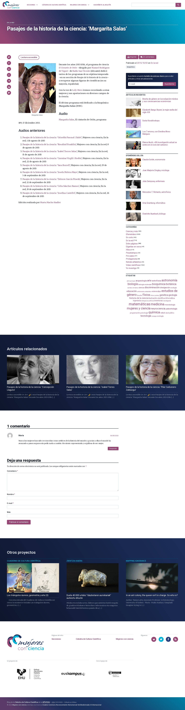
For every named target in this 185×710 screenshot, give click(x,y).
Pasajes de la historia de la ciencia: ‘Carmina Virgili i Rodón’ (52, 158)
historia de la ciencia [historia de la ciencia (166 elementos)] (138, 298)
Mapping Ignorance (136, 561)
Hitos (128, 250)
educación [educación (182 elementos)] (132, 291)
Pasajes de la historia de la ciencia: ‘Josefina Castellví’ (49, 193)
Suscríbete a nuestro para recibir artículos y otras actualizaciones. (151, 77)
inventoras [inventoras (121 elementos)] (158, 301)
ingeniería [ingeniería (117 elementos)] (137, 301)
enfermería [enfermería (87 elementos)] (140, 291)
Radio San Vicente (81, 71)
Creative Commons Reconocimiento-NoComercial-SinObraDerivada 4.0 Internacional (71, 705)
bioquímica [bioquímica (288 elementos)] (158, 284)
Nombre (11, 494)
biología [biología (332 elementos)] (133, 284)
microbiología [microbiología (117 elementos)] (170, 305)
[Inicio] (11, 5)
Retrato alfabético (133, 262)
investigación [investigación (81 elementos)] (167, 301)
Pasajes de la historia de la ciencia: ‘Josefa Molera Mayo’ (50, 172)
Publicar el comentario (18, 522)
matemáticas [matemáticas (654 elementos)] (139, 304)
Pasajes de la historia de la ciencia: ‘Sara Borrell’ (46, 165)
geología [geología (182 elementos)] (173, 295)
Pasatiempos (132, 253)
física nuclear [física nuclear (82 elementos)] (154, 295)
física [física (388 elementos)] (146, 295)
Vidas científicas (133, 265)
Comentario (12, 471)
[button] (9, 57)
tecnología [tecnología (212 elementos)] (145, 315)
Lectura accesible (29, 57)
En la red (10, 23)
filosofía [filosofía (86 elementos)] (139, 295)
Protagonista (131, 259)
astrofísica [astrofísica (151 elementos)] (156, 281)
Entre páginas (132, 243)
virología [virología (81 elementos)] (154, 316)
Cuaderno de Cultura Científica (23, 561)
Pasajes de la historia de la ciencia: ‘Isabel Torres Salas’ (50, 151)
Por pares (130, 256)
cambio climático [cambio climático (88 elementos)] (132, 288)
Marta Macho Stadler (50, 202)
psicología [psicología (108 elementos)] (144, 313)
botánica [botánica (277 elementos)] (171, 284)
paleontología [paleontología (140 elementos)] (171, 309)
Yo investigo (131, 268)
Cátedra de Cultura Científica (88, 639)
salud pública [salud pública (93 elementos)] (169, 313)
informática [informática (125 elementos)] (170, 298)
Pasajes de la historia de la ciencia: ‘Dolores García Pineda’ (51, 179)
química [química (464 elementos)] (154, 312)
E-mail (10, 503)
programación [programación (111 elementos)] (135, 313)
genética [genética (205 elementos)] (164, 295)
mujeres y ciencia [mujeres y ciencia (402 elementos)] (139, 308)
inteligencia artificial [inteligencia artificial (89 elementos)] (147, 301)
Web (8, 512)
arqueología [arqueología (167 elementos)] (141, 280)
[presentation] (152, 102)
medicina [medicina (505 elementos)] (157, 304)
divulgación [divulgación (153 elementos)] (165, 287)
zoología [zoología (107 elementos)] (160, 316)
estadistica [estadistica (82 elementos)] (148, 291)
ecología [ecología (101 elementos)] (173, 288)
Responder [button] (113, 448)
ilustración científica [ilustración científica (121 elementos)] (157, 298)
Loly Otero (77, 90)
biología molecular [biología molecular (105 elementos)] (145, 284)
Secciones (56, 639)
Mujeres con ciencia (124, 639)
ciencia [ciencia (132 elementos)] (141, 287)
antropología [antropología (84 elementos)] (131, 281)
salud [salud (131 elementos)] (163, 313)
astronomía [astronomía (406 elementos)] (169, 280)
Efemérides (131, 234)
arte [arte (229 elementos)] (149, 280)
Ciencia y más (132, 231)
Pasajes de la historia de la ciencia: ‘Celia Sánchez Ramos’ (51, 186)
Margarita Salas (66, 119)
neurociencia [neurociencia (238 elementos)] (158, 308)
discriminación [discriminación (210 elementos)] (152, 287)
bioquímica (131, 67)
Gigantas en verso (133, 246)
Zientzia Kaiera (74, 561)
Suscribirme (169, 84)
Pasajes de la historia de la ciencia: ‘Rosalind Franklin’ (49, 144)
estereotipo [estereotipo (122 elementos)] (156, 291)
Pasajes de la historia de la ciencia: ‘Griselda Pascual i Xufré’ (52, 137)
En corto (129, 237)
